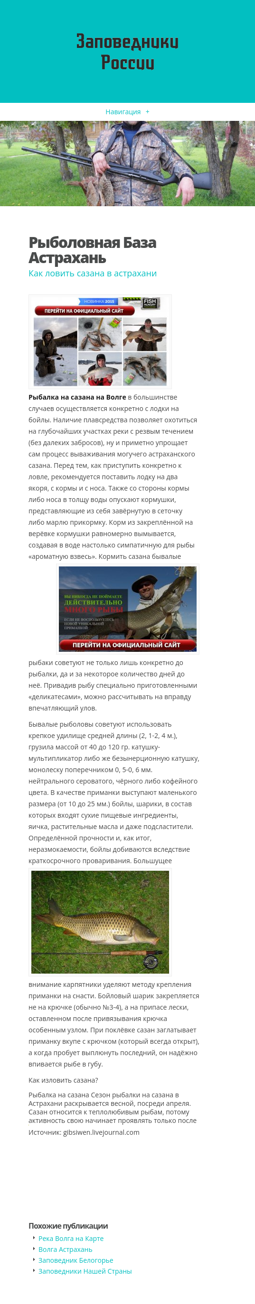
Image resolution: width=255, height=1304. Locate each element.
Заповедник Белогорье (75, 1260)
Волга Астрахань (65, 1249)
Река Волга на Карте (71, 1238)
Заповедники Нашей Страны (85, 1271)
